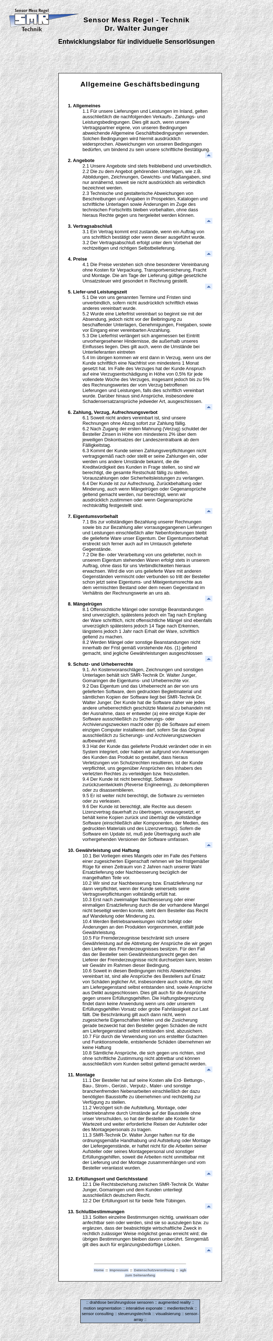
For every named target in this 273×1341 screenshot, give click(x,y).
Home (99, 1270)
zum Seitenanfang (140, 1275)
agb (183, 1270)
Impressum (118, 1270)
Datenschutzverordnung (154, 1270)
